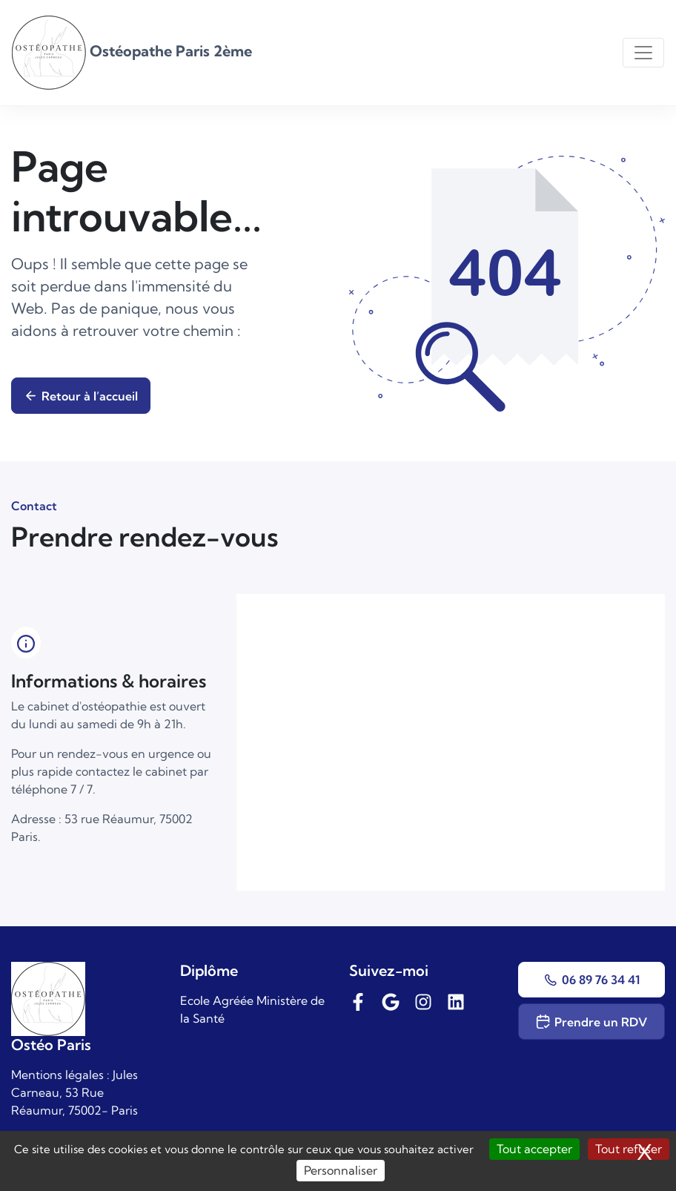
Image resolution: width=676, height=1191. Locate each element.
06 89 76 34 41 (591, 979)
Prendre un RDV (591, 1022)
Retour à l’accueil (81, 396)
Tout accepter (534, 1148)
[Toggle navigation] (643, 52)
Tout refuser (628, 1148)
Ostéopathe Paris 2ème (132, 51)
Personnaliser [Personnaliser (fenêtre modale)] (340, 1170)
